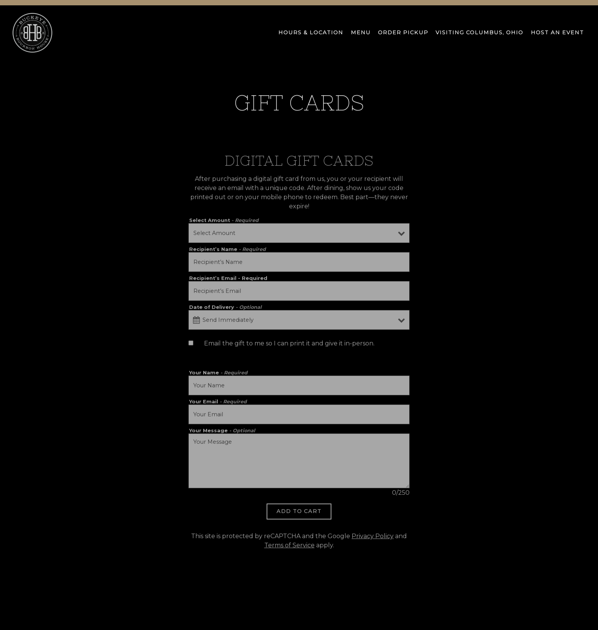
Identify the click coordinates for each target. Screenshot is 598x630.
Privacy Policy (373, 537)
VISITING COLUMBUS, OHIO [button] (479, 32)
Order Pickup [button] (403, 32)
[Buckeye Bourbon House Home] (32, 32)
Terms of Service (289, 546)
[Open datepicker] (196, 321)
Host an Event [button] (557, 32)
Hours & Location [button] (310, 32)
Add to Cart (299, 512)
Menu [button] (361, 32)
